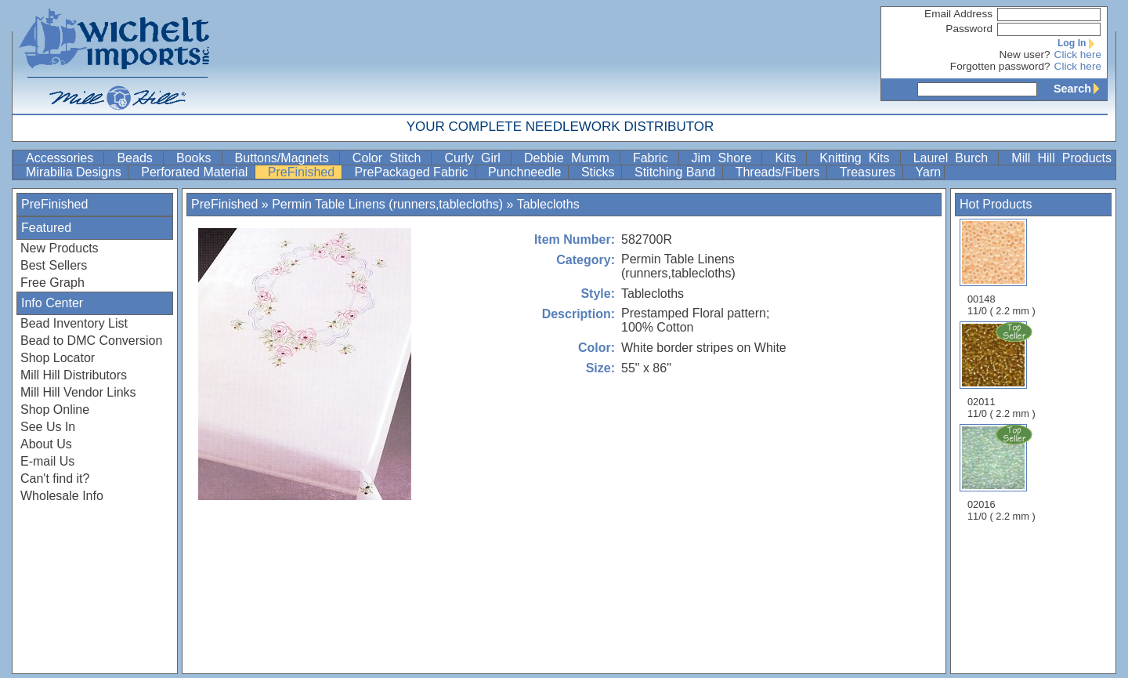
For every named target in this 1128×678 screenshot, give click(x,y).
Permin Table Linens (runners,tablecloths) (387, 204)
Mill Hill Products (1061, 158)
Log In (1079, 43)
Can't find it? (54, 478)
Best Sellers (53, 265)
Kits (789, 158)
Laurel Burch (954, 158)
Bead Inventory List (74, 323)
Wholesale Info (61, 495)
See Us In (47, 426)
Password (968, 28)
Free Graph (52, 282)
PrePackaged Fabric (413, 172)
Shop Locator (57, 357)
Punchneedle (526, 172)
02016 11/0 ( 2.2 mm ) (1002, 472)
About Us (46, 444)
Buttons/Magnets (285, 158)
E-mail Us (47, 461)
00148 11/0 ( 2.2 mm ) (1001, 268)
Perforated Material (196, 172)
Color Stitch (390, 158)
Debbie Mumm (570, 158)
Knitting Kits (857, 158)
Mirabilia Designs (75, 172)
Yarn (929, 172)
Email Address (958, 14)
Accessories (63, 158)
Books (197, 158)
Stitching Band (676, 172)
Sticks (599, 172)
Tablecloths (548, 204)
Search (1080, 88)
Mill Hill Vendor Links (78, 392)
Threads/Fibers (779, 172)
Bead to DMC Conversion (91, 340)
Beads (138, 158)
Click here (1077, 54)
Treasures (869, 172)
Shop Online (54, 409)
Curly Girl (476, 158)
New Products (59, 248)
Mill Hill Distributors (73, 375)
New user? (1025, 54)
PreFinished (303, 172)
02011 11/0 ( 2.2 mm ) (1002, 370)
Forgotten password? (1000, 66)
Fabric (654, 158)
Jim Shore (725, 158)
